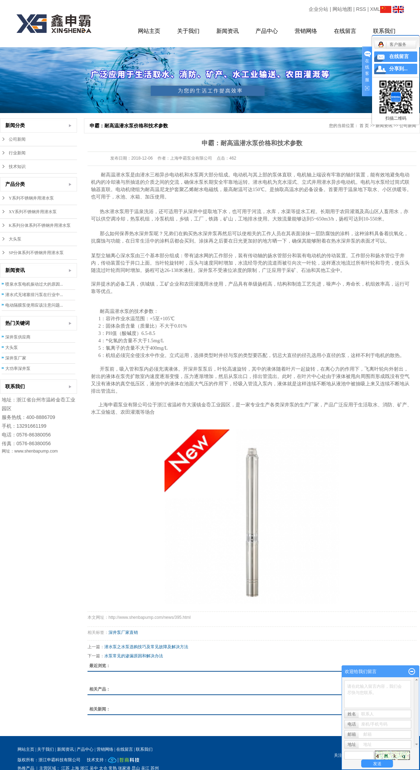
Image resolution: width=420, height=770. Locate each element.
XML (375, 9)
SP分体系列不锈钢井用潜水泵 (36, 252)
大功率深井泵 (17, 368)
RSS (361, 9)
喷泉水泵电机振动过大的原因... (34, 284)
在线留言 (345, 31)
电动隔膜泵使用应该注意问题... (34, 305)
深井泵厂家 (15, 358)
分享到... (398, 68)
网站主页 (149, 31)
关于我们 (188, 31)
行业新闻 (17, 152)
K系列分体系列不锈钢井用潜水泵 (40, 225)
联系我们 (384, 31)
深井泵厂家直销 (123, 632)
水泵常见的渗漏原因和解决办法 (133, 655)
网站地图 (342, 9)
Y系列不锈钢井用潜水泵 (31, 198)
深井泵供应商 (17, 337)
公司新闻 (17, 139)
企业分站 (318, 9)
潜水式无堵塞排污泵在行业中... (34, 294)
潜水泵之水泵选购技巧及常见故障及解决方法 (146, 646)
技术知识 (17, 166)
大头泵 (15, 239)
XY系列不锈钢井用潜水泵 (33, 211)
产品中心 (266, 31)
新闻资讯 (227, 31)
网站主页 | (27, 749)
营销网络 (306, 31)
